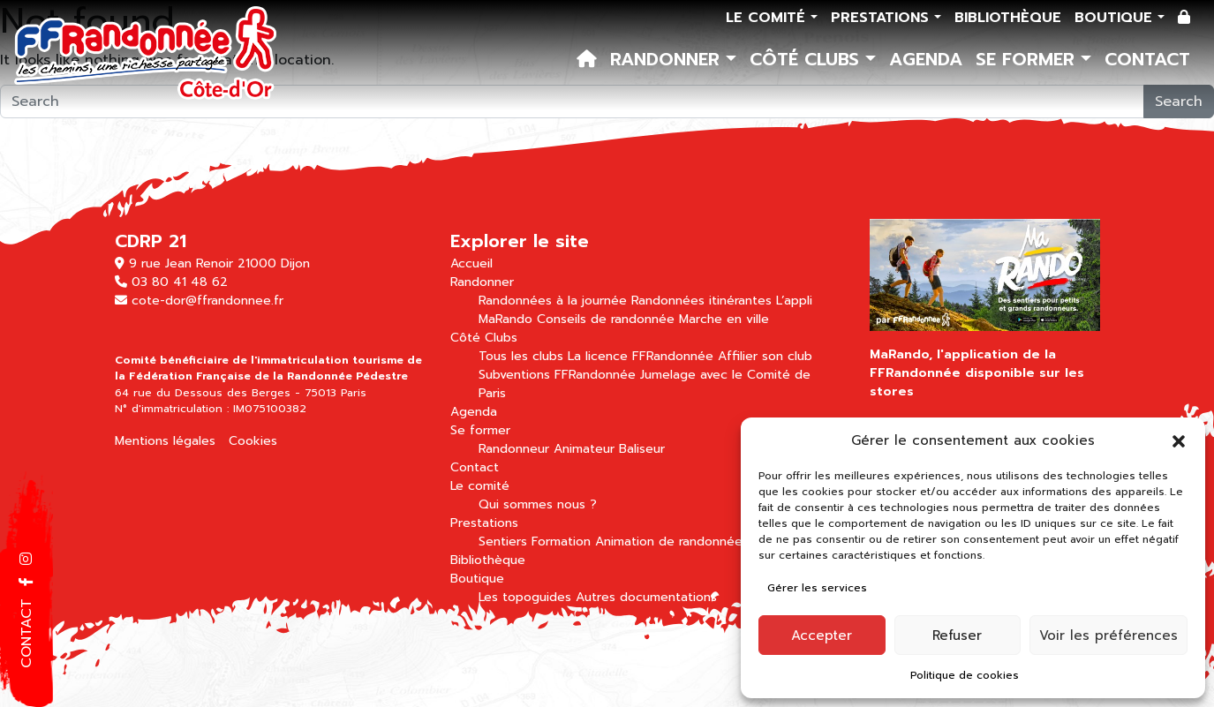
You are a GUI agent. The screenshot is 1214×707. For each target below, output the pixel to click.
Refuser (957, 635)
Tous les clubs (521, 356)
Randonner (668, 59)
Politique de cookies (964, 675)
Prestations (882, 17)
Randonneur (514, 449)
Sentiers (503, 541)
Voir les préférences (1108, 635)
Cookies (253, 441)
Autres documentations (646, 597)
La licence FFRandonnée (640, 356)
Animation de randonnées (672, 541)
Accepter (821, 635)
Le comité (768, 17)
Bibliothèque (1007, 17)
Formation (561, 541)
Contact (1147, 59)
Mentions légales (165, 441)
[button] (1179, 440)
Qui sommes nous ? (538, 504)
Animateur (584, 449)
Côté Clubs (807, 59)
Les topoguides (525, 597)
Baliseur (642, 449)
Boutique (1116, 17)
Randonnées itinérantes (701, 300)
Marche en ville (724, 319)
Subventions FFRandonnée (557, 374)
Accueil (471, 263)
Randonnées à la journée (553, 300)
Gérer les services (817, 588)
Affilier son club (765, 356)
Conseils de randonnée (606, 319)
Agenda (925, 59)
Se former (1028, 59)
